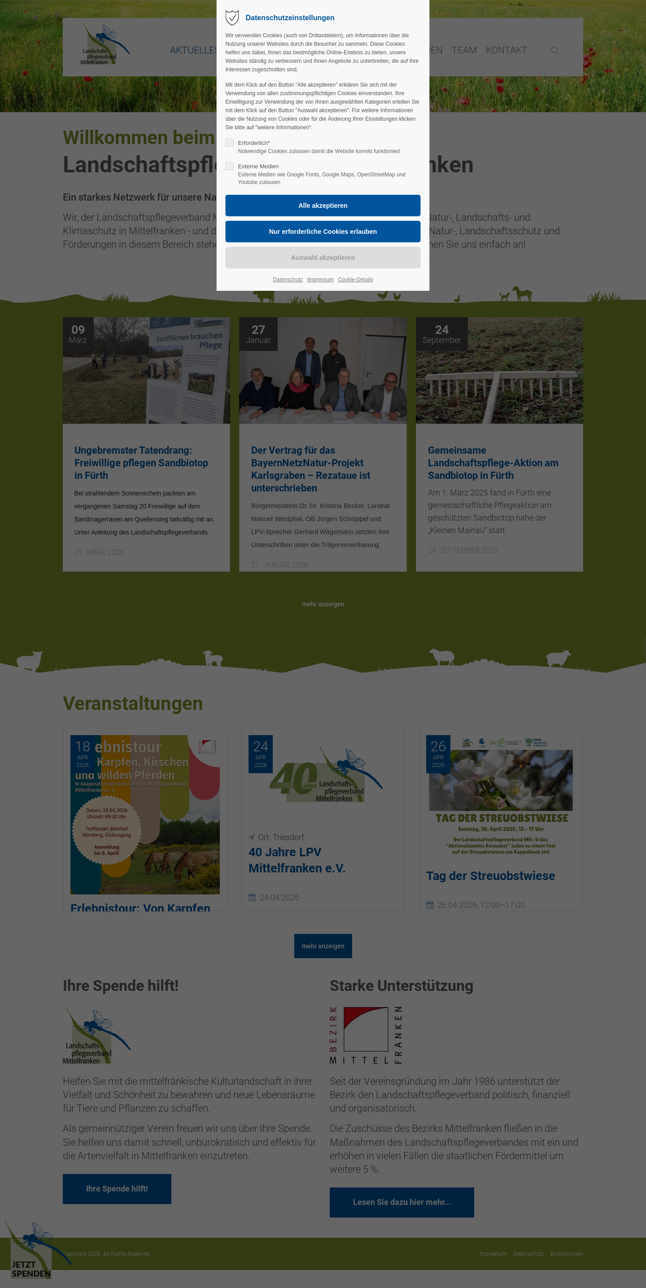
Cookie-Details (355, 279)
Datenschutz (288, 279)
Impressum (320, 279)
